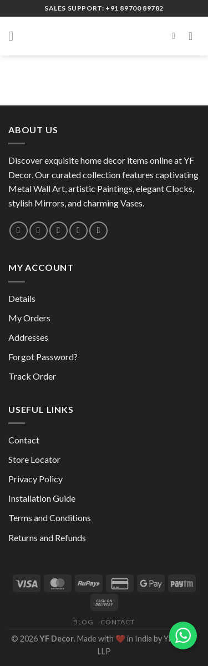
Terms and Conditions (49, 517)
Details (21, 298)
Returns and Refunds (47, 537)
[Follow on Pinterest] (78, 230)
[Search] (176, 36)
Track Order (32, 376)
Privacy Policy (35, 478)
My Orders (29, 317)
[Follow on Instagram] (18, 230)
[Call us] (58, 230)
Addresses (28, 337)
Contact (23, 440)
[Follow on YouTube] (98, 230)
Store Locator (34, 459)
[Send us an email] (38, 230)
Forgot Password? (43, 356)
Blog (83, 622)
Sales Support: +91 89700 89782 (104, 8)
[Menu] (15, 35)
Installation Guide (41, 498)
